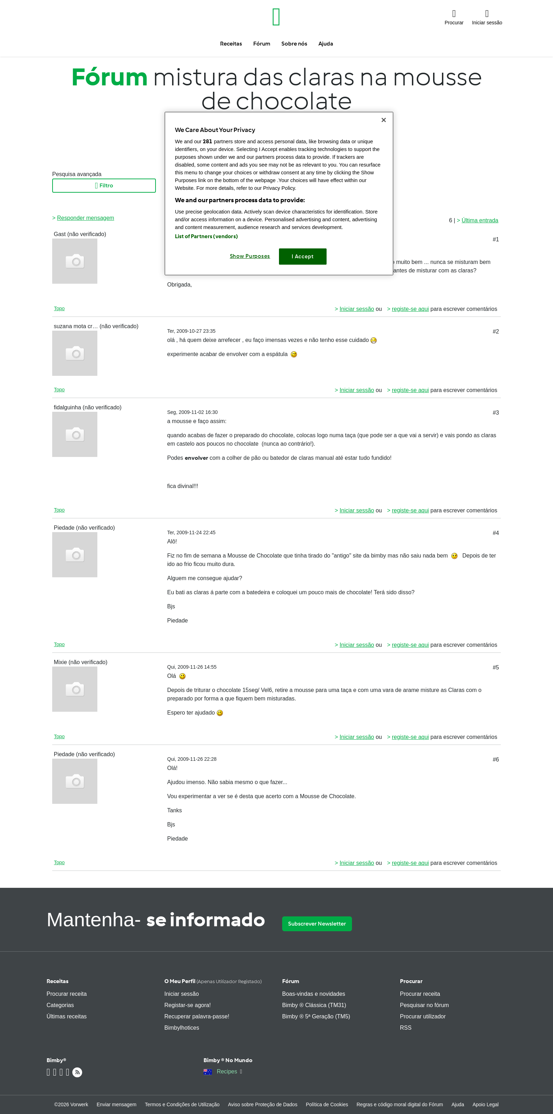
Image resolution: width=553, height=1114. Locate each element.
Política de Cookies (327, 1104)
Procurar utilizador (423, 1016)
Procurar (411, 981)
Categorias (60, 1005)
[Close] (383, 120)
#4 (496, 533)
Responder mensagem (85, 218)
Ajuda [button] (325, 43)
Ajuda (457, 1104)
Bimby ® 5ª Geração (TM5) (316, 1016)
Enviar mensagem (116, 1104)
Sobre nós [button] (294, 43)
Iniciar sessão (357, 309)
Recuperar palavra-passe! (196, 1016)
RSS (406, 1028)
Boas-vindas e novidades (313, 994)
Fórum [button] (261, 43)
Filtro (104, 185)
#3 (496, 413)
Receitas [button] (231, 43)
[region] (279, 194)
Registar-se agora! (187, 1005)
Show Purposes (250, 256)
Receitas (57, 981)
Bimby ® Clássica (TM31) (314, 1005)
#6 (496, 760)
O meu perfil (213, 981)
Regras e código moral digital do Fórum (400, 1104)
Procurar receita (67, 994)
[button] (454, 17)
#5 (496, 667)
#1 (496, 239)
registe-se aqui (410, 309)
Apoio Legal (486, 1104)
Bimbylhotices (181, 1028)
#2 (496, 332)
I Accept (303, 256)
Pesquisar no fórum (424, 1005)
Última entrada (480, 220)
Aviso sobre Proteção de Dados (263, 1104)
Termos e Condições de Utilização (182, 1104)
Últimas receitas (67, 1016)
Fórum (290, 981)
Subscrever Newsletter (317, 923)
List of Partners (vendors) (206, 236)
